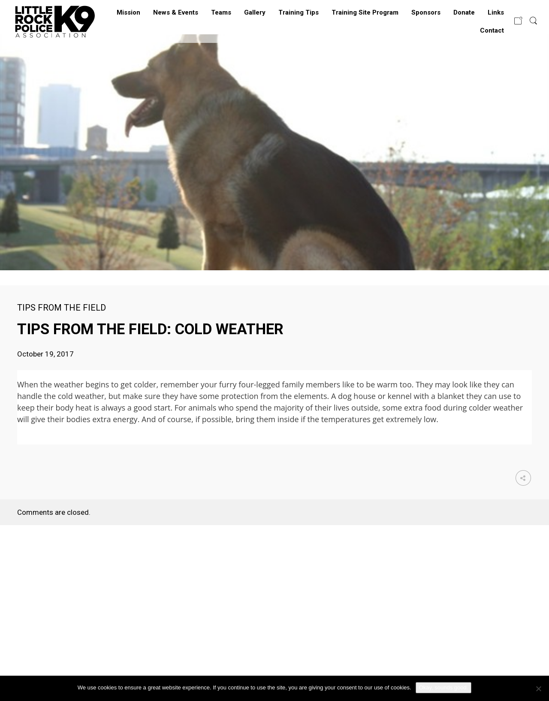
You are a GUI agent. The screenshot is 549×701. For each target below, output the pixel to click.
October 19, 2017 (45, 354)
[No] (538, 688)
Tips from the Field (61, 307)
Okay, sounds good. (443, 687)
